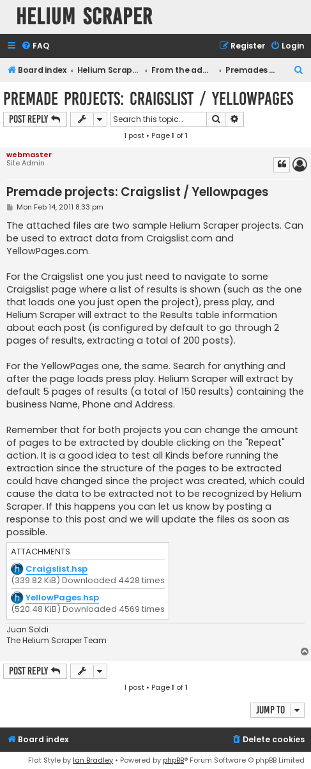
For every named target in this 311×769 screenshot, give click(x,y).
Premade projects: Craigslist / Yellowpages (148, 99)
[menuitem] (35, 46)
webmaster (29, 154)
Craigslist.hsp (56, 569)
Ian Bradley (93, 760)
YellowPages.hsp (62, 598)
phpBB (173, 760)
